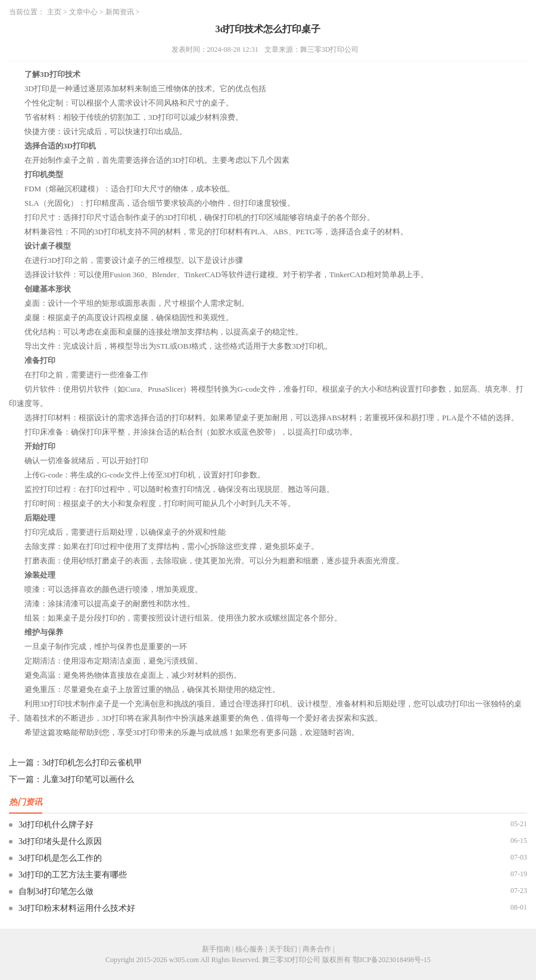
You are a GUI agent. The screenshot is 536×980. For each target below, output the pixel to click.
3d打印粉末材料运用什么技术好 (76, 908)
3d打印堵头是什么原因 (60, 841)
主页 (54, 12)
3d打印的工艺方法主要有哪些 (72, 874)
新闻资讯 (119, 12)
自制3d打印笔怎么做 (56, 891)
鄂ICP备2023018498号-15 (392, 960)
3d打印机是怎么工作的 (60, 858)
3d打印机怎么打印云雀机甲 (92, 762)
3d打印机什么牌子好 (56, 824)
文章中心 (83, 12)
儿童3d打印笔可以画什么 (88, 779)
